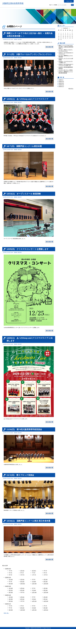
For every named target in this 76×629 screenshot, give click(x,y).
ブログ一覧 (69, 1)
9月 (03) (11, 592)
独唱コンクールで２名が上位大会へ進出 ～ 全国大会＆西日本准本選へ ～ (66, 47)
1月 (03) (11, 588)
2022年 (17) (8, 603)
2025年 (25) (8, 577)
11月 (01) (34, 601)
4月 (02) (46, 579)
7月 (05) (34, 581)
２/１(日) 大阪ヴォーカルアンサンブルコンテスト (29, 54)
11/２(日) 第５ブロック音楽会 (20, 475)
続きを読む (48, 47)
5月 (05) (11, 599)
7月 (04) (34, 590)
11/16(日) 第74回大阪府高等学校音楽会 (24, 429)
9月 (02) (11, 583)
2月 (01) (22, 570)
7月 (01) (34, 599)
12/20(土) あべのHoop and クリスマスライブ (27, 99)
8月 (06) (46, 607)
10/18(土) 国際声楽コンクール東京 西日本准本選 (28, 521)
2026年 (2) (61, 79)
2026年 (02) (8, 568)
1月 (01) (11, 597)
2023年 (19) (8, 595)
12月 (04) (46, 592)
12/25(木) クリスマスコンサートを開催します (27, 249)
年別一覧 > (6, 613)
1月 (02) (11, 579)
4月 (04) (46, 588)
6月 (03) (22, 590)
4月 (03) (46, 597)
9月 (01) (11, 601)
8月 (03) (46, 581)
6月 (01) (22, 599)
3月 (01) (34, 570)
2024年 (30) (8, 586)
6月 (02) (22, 581)
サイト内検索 (61, 4)
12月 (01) (46, 610)
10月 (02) (22, 610)
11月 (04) (34, 583)
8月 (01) (46, 599)
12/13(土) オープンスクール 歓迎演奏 (24, 194)
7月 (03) (34, 607)
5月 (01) (11, 590)
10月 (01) (22, 583)
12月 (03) (46, 583)
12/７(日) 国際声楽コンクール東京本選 (24, 146)
